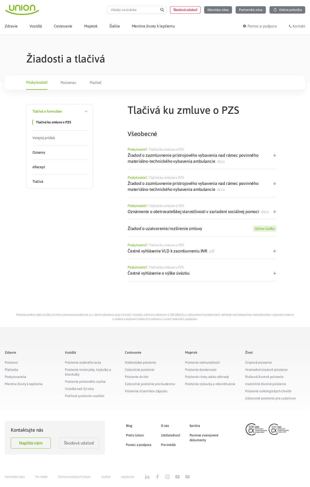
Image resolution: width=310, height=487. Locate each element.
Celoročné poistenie (139, 370)
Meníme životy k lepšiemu (24, 384)
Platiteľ (95, 82)
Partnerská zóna (15, 476)
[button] (185, 10)
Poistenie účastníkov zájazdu (146, 391)
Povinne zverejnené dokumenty (204, 437)
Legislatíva (127, 476)
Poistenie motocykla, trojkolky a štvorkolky (88, 372)
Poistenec (69, 82)
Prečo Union (135, 435)
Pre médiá (168, 445)
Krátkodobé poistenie (140, 362)
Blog (129, 426)
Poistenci (11, 362)
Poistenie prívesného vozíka (85, 381)
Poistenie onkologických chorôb (268, 391)
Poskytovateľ (36, 82)
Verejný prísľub (43, 138)
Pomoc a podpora (138, 445)
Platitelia (11, 370)
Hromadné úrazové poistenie (266, 370)
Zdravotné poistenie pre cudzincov (270, 398)
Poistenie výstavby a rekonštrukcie (210, 384)
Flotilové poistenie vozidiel (84, 396)
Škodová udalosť (79, 442)
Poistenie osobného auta (83, 362)
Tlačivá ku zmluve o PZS (53, 122)
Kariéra (195, 426)
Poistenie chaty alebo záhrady (207, 377)
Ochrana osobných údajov (74, 476)
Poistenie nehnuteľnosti (202, 362)
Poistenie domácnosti (201, 370)
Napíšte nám (30, 442)
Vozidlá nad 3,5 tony (79, 389)
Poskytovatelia (15, 377)
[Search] (162, 10)
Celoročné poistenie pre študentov (150, 384)
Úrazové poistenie (258, 362)
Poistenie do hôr (137, 377)
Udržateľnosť (170, 435)
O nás (165, 426)
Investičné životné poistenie (265, 384)
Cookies (106, 476)
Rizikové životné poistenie (264, 377)
